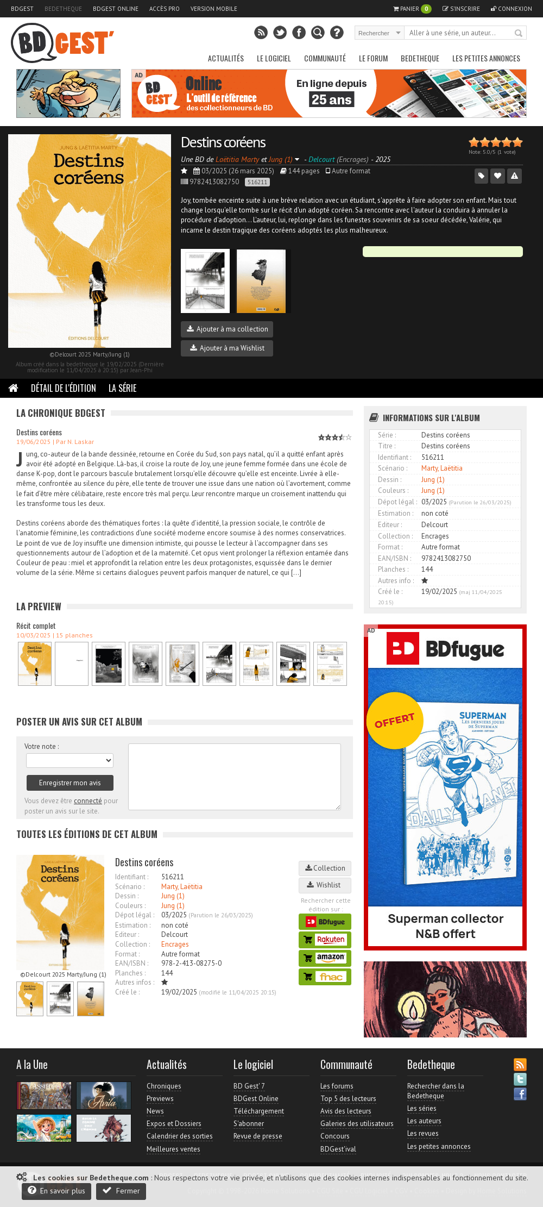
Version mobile (214, 8)
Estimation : (132, 925)
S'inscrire (461, 8)
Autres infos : (134, 982)
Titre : (386, 446)
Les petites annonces (486, 58)
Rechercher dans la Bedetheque (435, 1090)
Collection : (132, 944)
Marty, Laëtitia (182, 886)
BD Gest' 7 (249, 1086)
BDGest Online (115, 8)
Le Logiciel (274, 58)
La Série (122, 388)
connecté (88, 800)
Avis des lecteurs (345, 1111)
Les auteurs (424, 1120)
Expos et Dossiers (174, 1123)
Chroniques (164, 1086)
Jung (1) (173, 895)
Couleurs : (130, 905)
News (155, 1111)
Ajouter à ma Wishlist (227, 348)
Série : (387, 435)
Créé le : (127, 992)
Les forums (336, 1086)
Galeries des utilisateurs (357, 1123)
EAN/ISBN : (131, 963)
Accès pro (164, 8)
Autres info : (396, 580)
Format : (127, 954)
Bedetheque (63, 8)
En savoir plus (56, 1190)
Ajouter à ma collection (227, 329)
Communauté (325, 58)
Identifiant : (131, 876)
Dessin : (126, 895)
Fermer (121, 1190)
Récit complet (36, 625)
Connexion (511, 8)
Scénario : (129, 886)
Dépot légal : (134, 915)
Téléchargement (258, 1111)
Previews (160, 1098)
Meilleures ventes (173, 1149)
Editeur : (127, 934)
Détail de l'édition (63, 388)
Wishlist (325, 885)
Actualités (226, 58)
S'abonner (248, 1123)
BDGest (22, 8)
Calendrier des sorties (180, 1136)
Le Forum (373, 58)
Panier (412, 9)
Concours (335, 1136)
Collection (325, 868)
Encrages (175, 944)
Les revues (423, 1133)
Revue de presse (257, 1136)
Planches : (130, 973)
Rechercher (519, 33)
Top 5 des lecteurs (348, 1098)
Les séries (422, 1108)
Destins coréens (223, 142)
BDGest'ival (338, 1149)
